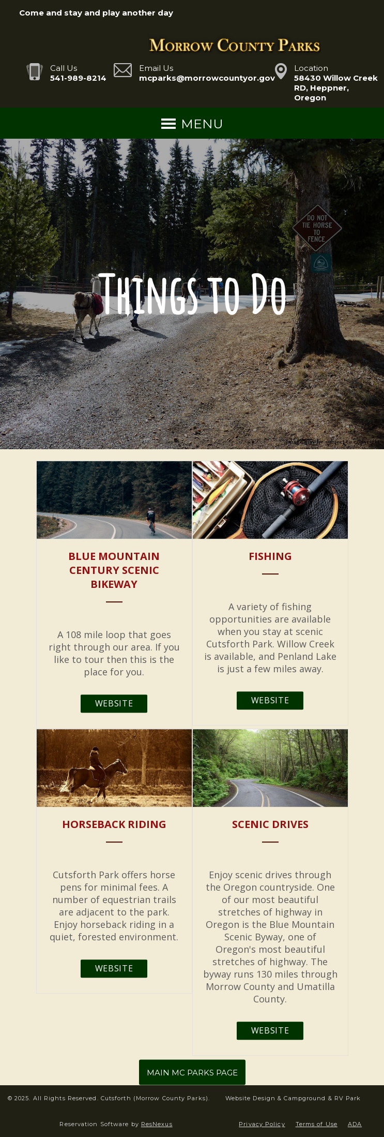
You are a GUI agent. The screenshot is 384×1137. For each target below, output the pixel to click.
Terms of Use (316, 1124)
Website (114, 703)
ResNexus (157, 1124)
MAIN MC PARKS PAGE (192, 1072)
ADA (355, 1124)
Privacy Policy (262, 1124)
